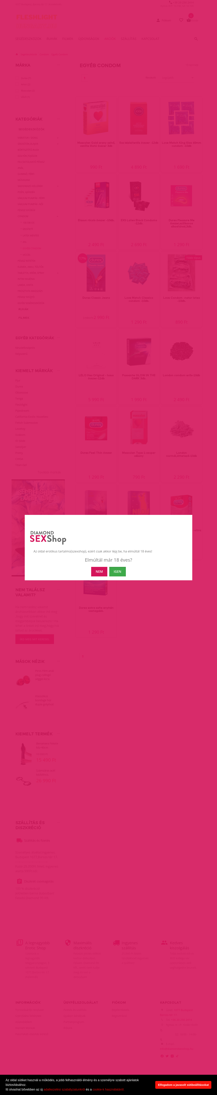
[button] (125, 1090)
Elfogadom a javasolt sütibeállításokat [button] (183, 1084)
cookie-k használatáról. (108, 1089)
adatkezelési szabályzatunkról (64, 1089)
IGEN (117, 571)
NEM (99, 571)
